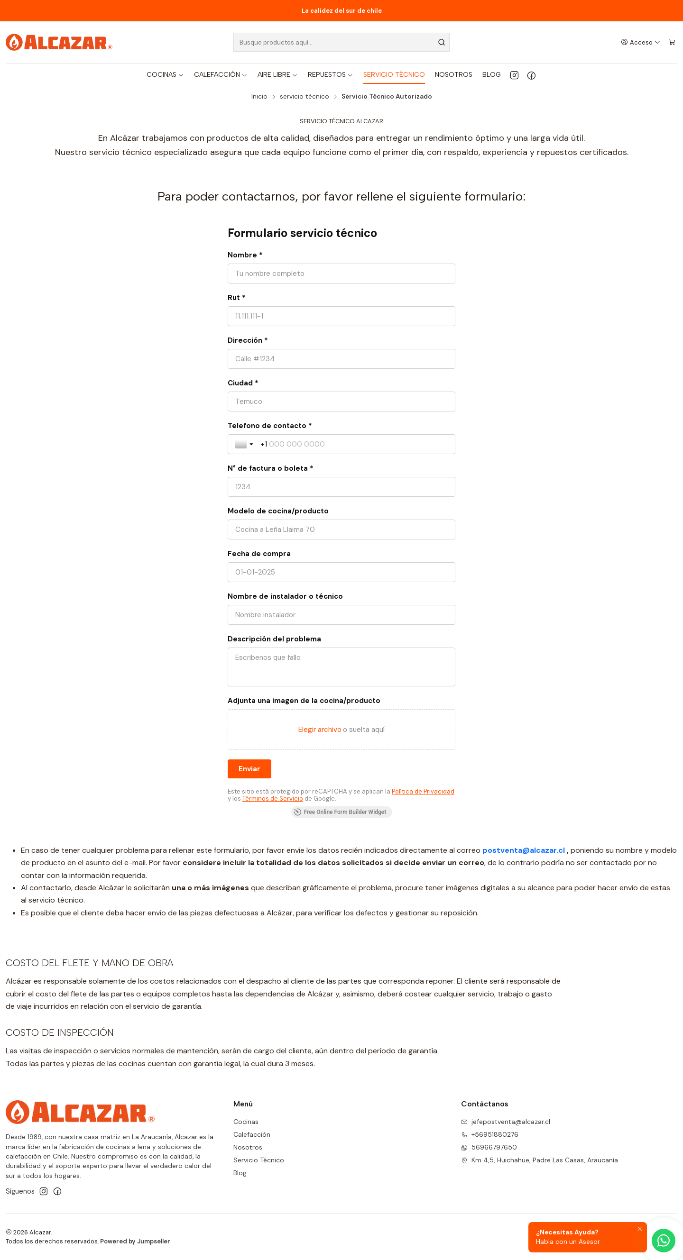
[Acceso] (641, 42)
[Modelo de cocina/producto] (341, 529)
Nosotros (247, 1147)
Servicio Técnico (258, 1160)
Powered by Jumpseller (135, 1241)
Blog (240, 1173)
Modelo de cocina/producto (278, 511)
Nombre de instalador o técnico (285, 596)
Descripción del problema (274, 639)
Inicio (259, 96)
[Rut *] (341, 316)
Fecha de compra (259, 553)
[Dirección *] (341, 359)
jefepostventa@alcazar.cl (505, 1121)
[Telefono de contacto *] (354, 444)
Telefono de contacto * (270, 425)
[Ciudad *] (341, 401)
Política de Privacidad (423, 791)
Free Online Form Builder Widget (340, 812)
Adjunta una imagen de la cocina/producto (304, 700)
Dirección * (248, 340)
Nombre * (245, 255)
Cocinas (245, 1121)
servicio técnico (304, 96)
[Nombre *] (341, 273)
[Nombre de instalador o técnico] (341, 615)
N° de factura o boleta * (271, 468)
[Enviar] (249, 768)
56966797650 (489, 1147)
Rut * (237, 297)
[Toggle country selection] (245, 444)
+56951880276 (489, 1134)
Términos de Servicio (272, 798)
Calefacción (251, 1134)
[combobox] (341, 42)
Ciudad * (243, 383)
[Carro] (671, 42)
